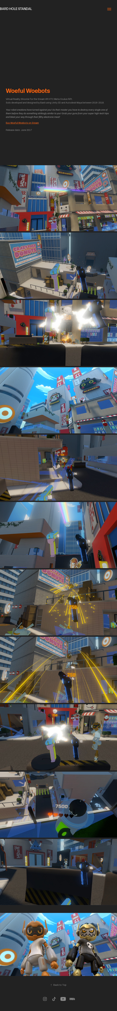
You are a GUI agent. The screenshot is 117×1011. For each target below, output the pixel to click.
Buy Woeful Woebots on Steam (22, 123)
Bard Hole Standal (16, 9)
